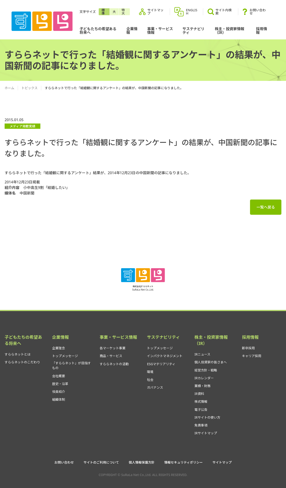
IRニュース (202, 354)
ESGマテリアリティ (161, 364)
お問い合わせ (258, 11)
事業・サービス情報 (160, 30)
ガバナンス (155, 387)
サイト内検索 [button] (220, 11)
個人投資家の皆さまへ (210, 362)
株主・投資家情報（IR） (229, 30)
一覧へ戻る (265, 207)
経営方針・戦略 (205, 370)
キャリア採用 (251, 356)
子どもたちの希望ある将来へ (98, 30)
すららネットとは (17, 354)
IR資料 (199, 393)
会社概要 (58, 376)
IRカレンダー (204, 378)
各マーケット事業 (112, 348)
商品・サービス (111, 356)
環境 (150, 372)
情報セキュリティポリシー (183, 462)
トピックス (29, 88)
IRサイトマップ (205, 433)
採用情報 (261, 30)
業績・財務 (202, 386)
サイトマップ (155, 11)
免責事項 (200, 425)
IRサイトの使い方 (207, 417)
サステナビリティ (193, 30)
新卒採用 (248, 348)
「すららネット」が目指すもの (71, 365)
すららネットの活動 (114, 364)
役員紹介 (58, 391)
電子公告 (200, 409)
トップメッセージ (65, 356)
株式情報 (200, 401)
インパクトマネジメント (164, 356)
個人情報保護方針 (142, 462)
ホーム (9, 88)
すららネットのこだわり (22, 362)
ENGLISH (191, 11)
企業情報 (131, 30)
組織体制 (58, 399)
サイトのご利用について (101, 462)
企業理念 (58, 348)
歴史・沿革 (60, 384)
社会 (150, 379)
